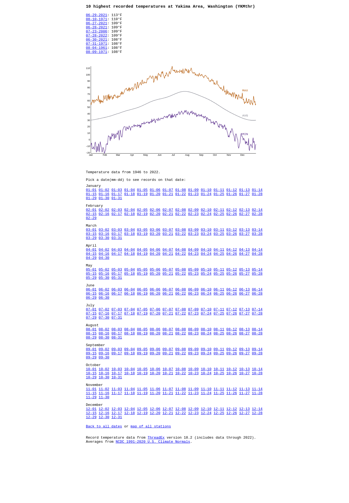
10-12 (231, 410)
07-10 (206, 340)
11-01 (91, 433)
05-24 (206, 299)
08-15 (91, 368)
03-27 (244, 252)
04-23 (193, 276)
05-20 (155, 299)
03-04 (129, 247)
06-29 (91, 327)
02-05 (142, 224)
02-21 (168, 229)
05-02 (104, 294)
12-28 (257, 461)
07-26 (231, 345)
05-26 (231, 299)
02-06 (155, 224)
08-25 (218, 368)
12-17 (117, 461)
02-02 (104, 224)
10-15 (91, 415)
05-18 (129, 299)
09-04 (129, 387)
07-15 (91, 345)
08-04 (129, 363)
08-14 (257, 363)
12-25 (218, 461)
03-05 (142, 247)
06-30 (104, 327)
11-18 (129, 438)
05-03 (117, 294)
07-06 (155, 340)
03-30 (104, 257)
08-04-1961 (96, 55)
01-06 (155, 201)
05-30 (104, 304)
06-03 (117, 317)
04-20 (155, 276)
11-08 (180, 433)
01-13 (244, 201)
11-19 (142, 438)
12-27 (244, 461)
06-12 (231, 317)
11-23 (193, 438)
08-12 (231, 363)
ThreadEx (156, 488)
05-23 (193, 299)
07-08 (180, 340)
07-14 (257, 340)
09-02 (104, 387)
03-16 (104, 252)
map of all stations (151, 476)
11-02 (104, 433)
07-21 (168, 345)
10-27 (244, 415)
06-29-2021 (96, 16)
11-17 (117, 438)
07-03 (117, 340)
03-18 (129, 252)
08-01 (91, 363)
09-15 (91, 392)
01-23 (193, 206)
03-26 (231, 252)
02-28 (257, 229)
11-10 (206, 433)
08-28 (257, 368)
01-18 (129, 206)
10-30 (104, 420)
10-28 (257, 415)
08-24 (206, 368)
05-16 (104, 299)
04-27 (244, 276)
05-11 (218, 294)
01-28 (257, 206)
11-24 (206, 438)
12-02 (104, 456)
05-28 (257, 299)
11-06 (155, 433)
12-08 (180, 456)
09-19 (142, 392)
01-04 (129, 201)
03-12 (231, 247)
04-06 (155, 271)
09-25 (218, 392)
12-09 (193, 456)
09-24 (206, 392)
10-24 (206, 415)
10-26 (231, 415)
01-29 (91, 211)
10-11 (218, 410)
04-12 (231, 271)
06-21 (168, 322)
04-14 (257, 271)
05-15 (91, 299)
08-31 (117, 373)
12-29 (91, 466)
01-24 (206, 206)
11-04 (129, 433)
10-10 (206, 410)
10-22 (180, 415)
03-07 (168, 247)
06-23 (193, 322)
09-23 (193, 392)
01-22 (180, 206)
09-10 (206, 387)
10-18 (129, 415)
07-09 (193, 340)
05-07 (168, 294)
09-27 (244, 392)
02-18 (129, 229)
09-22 (180, 392)
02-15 (91, 229)
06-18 (129, 322)
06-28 (257, 322)
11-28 (257, 438)
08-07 (168, 363)
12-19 (142, 461)
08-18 (129, 368)
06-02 (104, 317)
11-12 (231, 433)
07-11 (218, 340)
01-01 (91, 201)
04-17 (117, 276)
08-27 (244, 368)
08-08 (180, 363)
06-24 (206, 322)
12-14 (257, 456)
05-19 (142, 299)
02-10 (206, 224)
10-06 (155, 410)
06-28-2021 (96, 30)
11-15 (91, 438)
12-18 (129, 461)
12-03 (117, 456)
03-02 (104, 247)
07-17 (117, 345)
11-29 (91, 443)
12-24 (206, 461)
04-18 (129, 276)
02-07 (168, 224)
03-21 (168, 252)
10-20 (155, 415)
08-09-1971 (96, 60)
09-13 (244, 387)
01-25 (218, 206)
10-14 (257, 410)
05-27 (244, 299)
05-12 (231, 294)
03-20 (155, 252)
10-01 (91, 410)
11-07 (168, 433)
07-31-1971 (96, 50)
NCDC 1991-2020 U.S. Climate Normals (153, 493)
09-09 (193, 387)
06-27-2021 (96, 25)
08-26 (231, 368)
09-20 (155, 392)
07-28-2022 (96, 40)
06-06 (155, 317)
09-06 (155, 387)
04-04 (129, 271)
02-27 (244, 229)
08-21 (168, 368)
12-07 (168, 456)
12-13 (244, 456)
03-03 (117, 247)
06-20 (155, 322)
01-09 (193, 201)
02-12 (231, 224)
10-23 (193, 415)
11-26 (231, 438)
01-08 (180, 201)
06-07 (168, 317)
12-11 (218, 456)
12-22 (180, 461)
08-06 (155, 363)
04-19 (142, 276)
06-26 (231, 322)
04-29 (91, 281)
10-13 (244, 410)
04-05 (142, 271)
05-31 (117, 304)
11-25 (218, 438)
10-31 (117, 420)
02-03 (117, 224)
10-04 (129, 410)
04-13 (244, 271)
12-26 (231, 461)
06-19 (142, 322)
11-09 (193, 433)
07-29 (91, 350)
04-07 (168, 271)
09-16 (104, 392)
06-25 (218, 322)
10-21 (168, 415)
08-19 (142, 368)
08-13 (244, 363)
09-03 (117, 387)
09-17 (117, 392)
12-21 (168, 461)
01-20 (155, 206)
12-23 (193, 461)
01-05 (142, 201)
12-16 (104, 461)
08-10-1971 (96, 21)
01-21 (168, 206)
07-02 (104, 340)
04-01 (91, 271)
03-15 (91, 252)
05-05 (142, 294)
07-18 (129, 345)
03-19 (142, 252)
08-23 (193, 368)
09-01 (91, 387)
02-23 (193, 229)
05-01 (91, 294)
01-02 (104, 201)
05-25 (218, 299)
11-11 (218, 433)
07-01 (91, 340)
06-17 (117, 322)
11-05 (142, 433)
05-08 (180, 294)
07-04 (129, 340)
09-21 (168, 392)
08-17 (117, 368)
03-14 (257, 247)
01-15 (91, 206)
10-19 (142, 415)
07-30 (104, 350)
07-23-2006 (96, 35)
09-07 (168, 387)
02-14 (257, 224)
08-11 (218, 363)
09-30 (104, 396)
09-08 (180, 387)
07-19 (142, 345)
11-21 (168, 438)
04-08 (180, 271)
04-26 (231, 276)
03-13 (244, 247)
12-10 (206, 456)
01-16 (104, 206)
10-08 (180, 410)
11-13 (244, 433)
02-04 (129, 224)
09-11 (218, 387)
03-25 (218, 252)
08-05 (142, 363)
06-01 (91, 317)
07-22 (180, 345)
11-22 (180, 438)
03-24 (206, 252)
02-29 (91, 234)
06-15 (91, 322)
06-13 (244, 317)
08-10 (206, 363)
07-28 (257, 345)
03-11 (218, 247)
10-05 (142, 410)
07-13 (244, 340)
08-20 (155, 368)
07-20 (155, 345)
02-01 (91, 224)
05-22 (180, 299)
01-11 (218, 201)
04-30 (104, 281)
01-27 (244, 206)
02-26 (231, 229)
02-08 (180, 224)
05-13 (244, 294)
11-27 (244, 438)
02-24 (206, 229)
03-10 (206, 247)
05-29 (91, 304)
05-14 (257, 294)
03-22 (180, 252)
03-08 (180, 247)
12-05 (142, 456)
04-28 (257, 276)
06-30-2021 (96, 45)
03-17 (117, 252)
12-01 (91, 456)
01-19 (142, 206)
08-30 (104, 373)
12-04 (129, 456)
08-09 (193, 363)
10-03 (117, 410)
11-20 (155, 438)
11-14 (257, 433)
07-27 (244, 345)
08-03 (117, 363)
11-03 (117, 433)
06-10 (206, 317)
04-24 (206, 276)
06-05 (142, 317)
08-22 (180, 368)
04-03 (117, 271)
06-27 (244, 322)
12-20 (155, 461)
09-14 (257, 387)
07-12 (231, 340)
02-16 (104, 229)
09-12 (231, 387)
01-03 (117, 201)
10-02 (104, 410)
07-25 (218, 345)
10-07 (168, 410)
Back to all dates (104, 476)
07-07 (168, 340)
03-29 (91, 257)
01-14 (257, 201)
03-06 (155, 247)
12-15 (91, 461)
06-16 (104, 322)
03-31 (117, 257)
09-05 (142, 387)
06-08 (180, 317)
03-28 (257, 252)
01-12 (231, 201)
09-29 (91, 396)
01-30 (104, 211)
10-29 (91, 420)
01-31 (117, 211)
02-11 (218, 224)
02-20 (155, 229)
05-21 (168, 299)
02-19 (142, 229)
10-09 (193, 410)
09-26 (231, 392)
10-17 (117, 415)
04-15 (91, 276)
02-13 (244, 224)
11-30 (104, 443)
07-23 (193, 345)
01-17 (117, 206)
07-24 (206, 345)
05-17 (117, 299)
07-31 (117, 350)
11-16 (104, 438)
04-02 (104, 271)
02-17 (117, 229)
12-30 (104, 466)
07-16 (104, 345)
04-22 (180, 276)
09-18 (129, 392)
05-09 (193, 294)
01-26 (231, 206)
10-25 (218, 415)
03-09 (193, 247)
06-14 (257, 317)
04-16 (104, 276)
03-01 (91, 247)
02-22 (180, 229)
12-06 (155, 456)
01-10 (206, 201)
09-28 (257, 392)
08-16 (104, 368)
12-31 (117, 466)
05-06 (155, 294)
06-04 (129, 317)
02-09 (193, 224)
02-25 (218, 229)
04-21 (168, 276)
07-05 (142, 340)
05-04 (129, 294)
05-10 (206, 294)
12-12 (231, 456)
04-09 (193, 271)
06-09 (193, 317)
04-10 (206, 271)
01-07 (168, 201)
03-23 (193, 252)
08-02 (104, 363)
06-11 (218, 317)
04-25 (218, 276)
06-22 (180, 322)
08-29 (91, 373)
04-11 (218, 271)
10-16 (104, 415)
